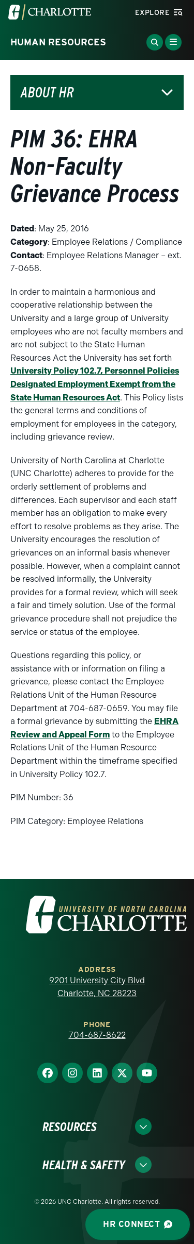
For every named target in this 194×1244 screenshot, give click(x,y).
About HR (47, 92)
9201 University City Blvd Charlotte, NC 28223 (97, 987)
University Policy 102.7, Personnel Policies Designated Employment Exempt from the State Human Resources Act (94, 384)
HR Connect (137, 1224)
